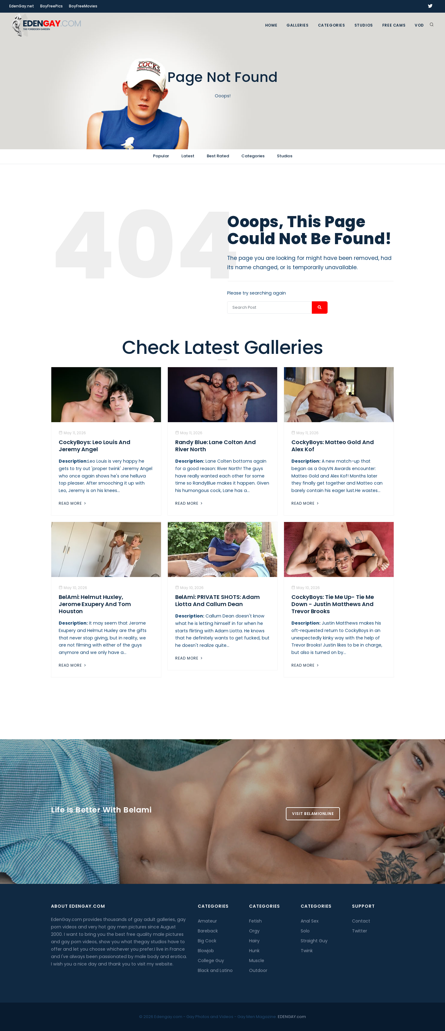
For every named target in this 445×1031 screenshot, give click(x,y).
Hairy (254, 941)
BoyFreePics (51, 6)
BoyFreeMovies (83, 6)
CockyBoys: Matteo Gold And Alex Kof (332, 445)
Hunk (254, 951)
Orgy (254, 931)
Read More (73, 503)
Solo (305, 931)
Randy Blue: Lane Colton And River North (215, 445)
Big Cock (207, 941)
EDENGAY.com (292, 1017)
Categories (331, 25)
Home (271, 25)
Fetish (255, 921)
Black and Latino (215, 970)
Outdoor (258, 970)
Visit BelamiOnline (313, 813)
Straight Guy (314, 941)
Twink (307, 951)
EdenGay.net (21, 6)
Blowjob (206, 951)
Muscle (256, 960)
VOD (419, 25)
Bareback (208, 931)
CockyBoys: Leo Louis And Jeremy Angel (94, 445)
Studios (363, 25)
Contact (361, 921)
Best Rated (218, 156)
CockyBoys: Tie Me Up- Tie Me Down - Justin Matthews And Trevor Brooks (332, 604)
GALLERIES (297, 25)
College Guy (211, 960)
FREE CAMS (393, 25)
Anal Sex (310, 921)
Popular (161, 156)
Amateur (207, 921)
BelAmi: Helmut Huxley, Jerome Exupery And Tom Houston (95, 604)
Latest (187, 156)
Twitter (359, 931)
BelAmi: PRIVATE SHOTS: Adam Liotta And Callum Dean (217, 600)
